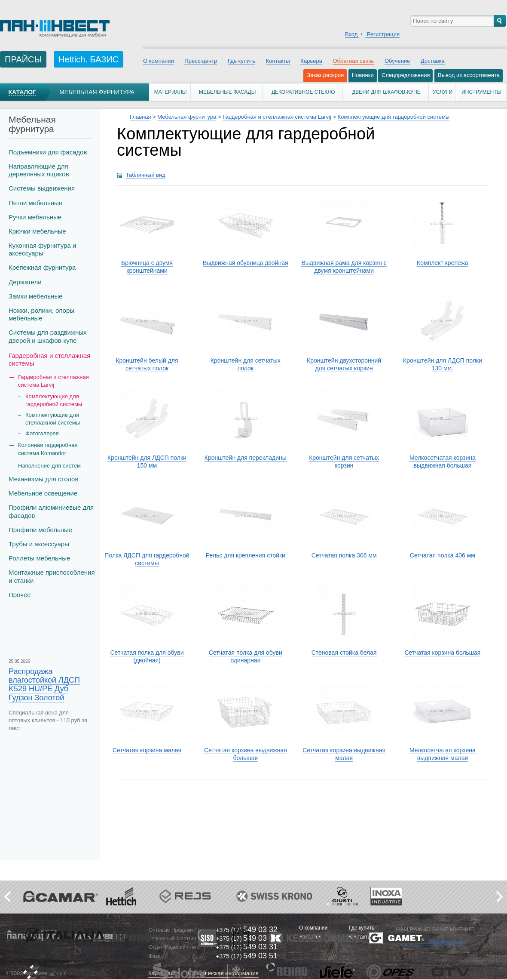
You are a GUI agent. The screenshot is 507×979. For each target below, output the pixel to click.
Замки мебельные (36, 296)
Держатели (25, 282)
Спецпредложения (406, 75)
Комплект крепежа (442, 262)
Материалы (170, 92)
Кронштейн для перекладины (246, 457)
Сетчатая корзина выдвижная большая (245, 754)
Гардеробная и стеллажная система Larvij (277, 117)
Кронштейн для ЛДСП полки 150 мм (146, 461)
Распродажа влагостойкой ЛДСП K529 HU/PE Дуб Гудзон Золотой (44, 684)
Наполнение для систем (49, 465)
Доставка (433, 61)
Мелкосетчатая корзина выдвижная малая (442, 754)
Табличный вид (145, 175)
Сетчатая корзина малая (147, 750)
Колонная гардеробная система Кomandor (48, 449)
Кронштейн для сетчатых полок (246, 364)
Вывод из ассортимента (469, 75)
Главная (140, 117)
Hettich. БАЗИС (88, 59)
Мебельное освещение (43, 493)
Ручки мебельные (35, 217)
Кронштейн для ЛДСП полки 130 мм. (442, 364)
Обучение (397, 61)
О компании (158, 61)
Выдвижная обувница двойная (245, 262)
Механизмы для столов (43, 479)
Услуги (443, 92)
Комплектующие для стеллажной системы (52, 419)
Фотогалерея (42, 433)
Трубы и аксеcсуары (39, 544)
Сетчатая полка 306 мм (344, 555)
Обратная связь (353, 61)
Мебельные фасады (227, 92)
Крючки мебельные (37, 231)
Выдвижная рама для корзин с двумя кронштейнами (343, 266)
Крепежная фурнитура (42, 267)
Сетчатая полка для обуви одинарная (245, 656)
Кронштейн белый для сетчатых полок (147, 364)
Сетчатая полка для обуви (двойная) (146, 656)
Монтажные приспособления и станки (52, 576)
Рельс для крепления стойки (245, 555)
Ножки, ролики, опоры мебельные (41, 314)
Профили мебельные (40, 529)
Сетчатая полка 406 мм (442, 555)
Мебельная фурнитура (96, 92)
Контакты (278, 61)
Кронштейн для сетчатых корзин (344, 461)
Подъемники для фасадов (48, 152)
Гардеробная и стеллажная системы (49, 359)
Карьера (311, 61)
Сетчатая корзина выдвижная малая (343, 754)
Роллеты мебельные (39, 558)
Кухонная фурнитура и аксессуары (42, 249)
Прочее (20, 594)
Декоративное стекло (303, 92)
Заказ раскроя (325, 75)
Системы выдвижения (42, 188)
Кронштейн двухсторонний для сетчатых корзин (344, 364)
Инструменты (481, 92)
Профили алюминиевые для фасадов (51, 511)
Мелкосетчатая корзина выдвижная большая (442, 461)
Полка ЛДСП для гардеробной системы (146, 559)
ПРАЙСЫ (23, 59)
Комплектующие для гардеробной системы (53, 400)
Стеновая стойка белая (344, 652)
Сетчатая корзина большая (442, 652)
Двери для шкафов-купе (386, 92)
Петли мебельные (35, 202)
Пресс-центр (200, 61)
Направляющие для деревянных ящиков (39, 170)
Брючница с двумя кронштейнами (147, 266)
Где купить (241, 61)
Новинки (363, 75)
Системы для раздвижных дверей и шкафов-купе (48, 336)
